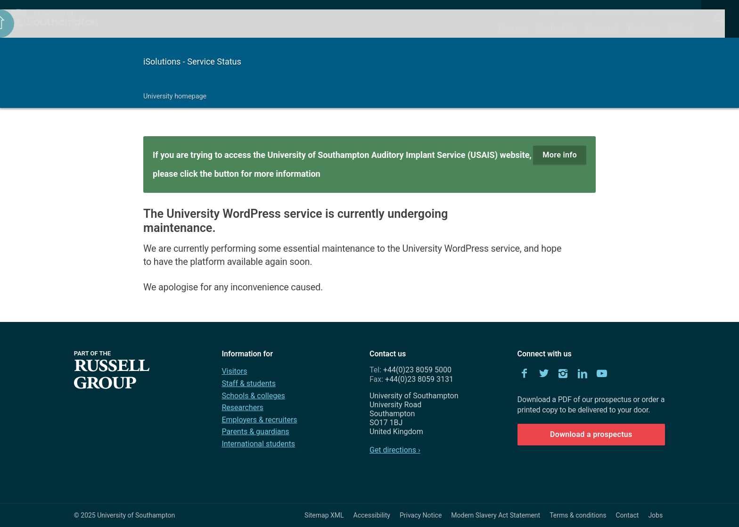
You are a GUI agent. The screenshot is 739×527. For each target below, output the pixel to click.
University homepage (174, 96)
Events (660, 11)
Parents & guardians (255, 431)
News (640, 11)
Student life (556, 28)
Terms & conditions (578, 515)
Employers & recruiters (259, 419)
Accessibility (371, 515)
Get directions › (395, 449)
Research (602, 28)
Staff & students (249, 383)
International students (258, 443)
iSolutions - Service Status (192, 61)
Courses (512, 28)
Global (680, 28)
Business (644, 28)
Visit (564, 11)
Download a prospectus (591, 434)
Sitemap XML (324, 515)
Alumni (583, 11)
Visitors (234, 371)
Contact (682, 11)
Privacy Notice (421, 515)
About (547, 11)
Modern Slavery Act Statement (495, 515)
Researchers (242, 407)
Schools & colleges (253, 395)
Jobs (655, 515)
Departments (613, 11)
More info (559, 154)
